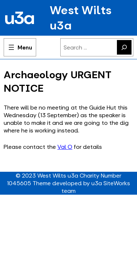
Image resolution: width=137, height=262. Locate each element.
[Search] (124, 47)
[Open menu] (20, 47)
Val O (64, 147)
